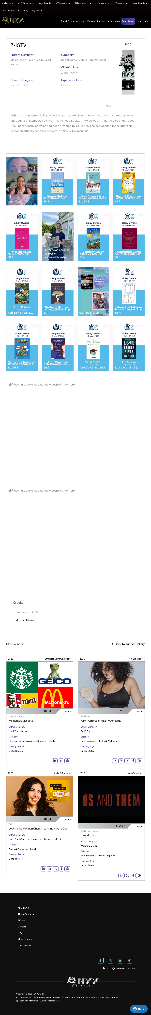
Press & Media (104, 21)
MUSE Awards (26, 3)
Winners (91, 21)
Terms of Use (82, 997)
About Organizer (26, 914)
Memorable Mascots (21, 720)
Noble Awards (139, 3)
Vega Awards (45, 3)
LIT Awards (120, 3)
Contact (22, 926)
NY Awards (102, 3)
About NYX (23, 908)
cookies (114, 997)
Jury (82, 21)
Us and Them (88, 835)
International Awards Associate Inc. (44, 1001)
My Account (142, 21)
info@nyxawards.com (119, 968)
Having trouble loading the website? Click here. (42, 384)
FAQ (20, 932)
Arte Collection (10, 10)
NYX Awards (63, 3)
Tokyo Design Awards (34, 10)
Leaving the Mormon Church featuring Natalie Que (38, 828)
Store (117, 21)
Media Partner (25, 939)
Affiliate (21, 920)
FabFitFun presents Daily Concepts (101, 720)
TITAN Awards (83, 3)
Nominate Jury (25, 945)
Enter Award (128, 21)
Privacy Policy (95, 997)
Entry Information (69, 21)
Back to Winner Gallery (128, 644)
